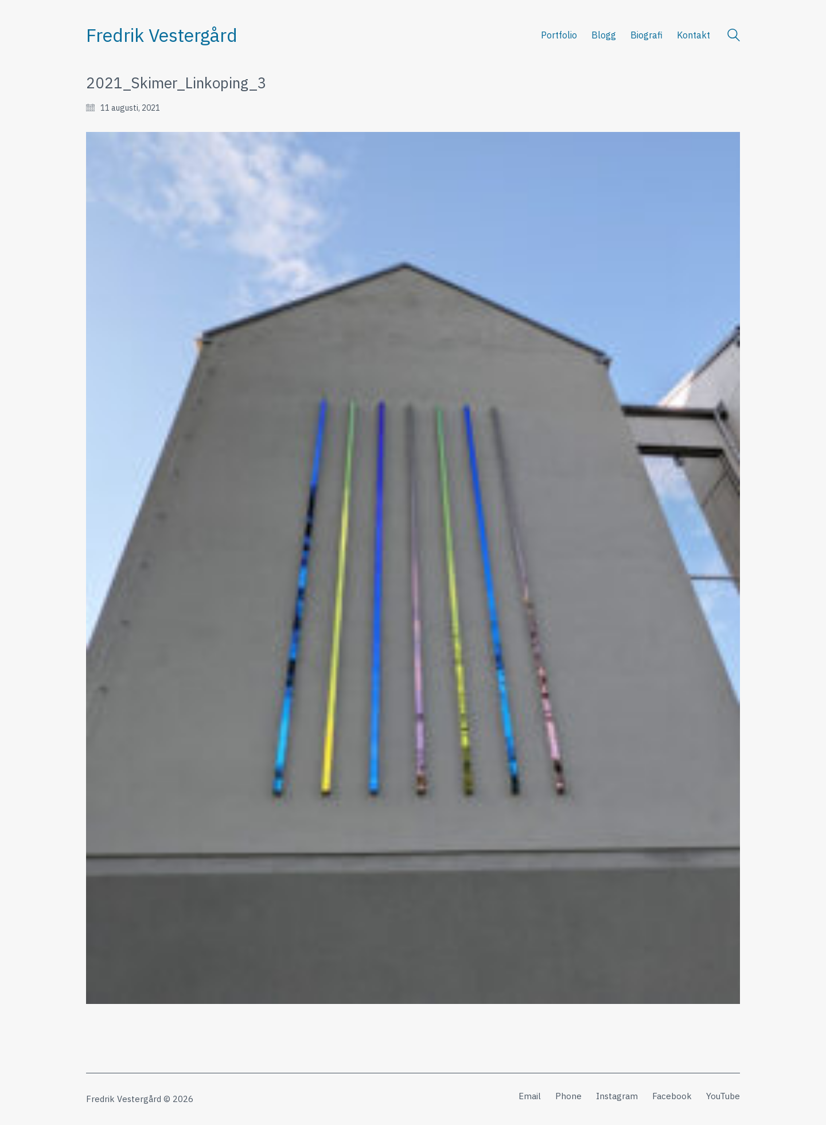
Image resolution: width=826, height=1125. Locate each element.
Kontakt (693, 35)
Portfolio (559, 35)
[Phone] (568, 1096)
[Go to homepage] (161, 35)
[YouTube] (723, 1096)
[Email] (530, 1096)
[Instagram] (617, 1096)
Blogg (603, 35)
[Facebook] (672, 1096)
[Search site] (733, 36)
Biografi (646, 35)
